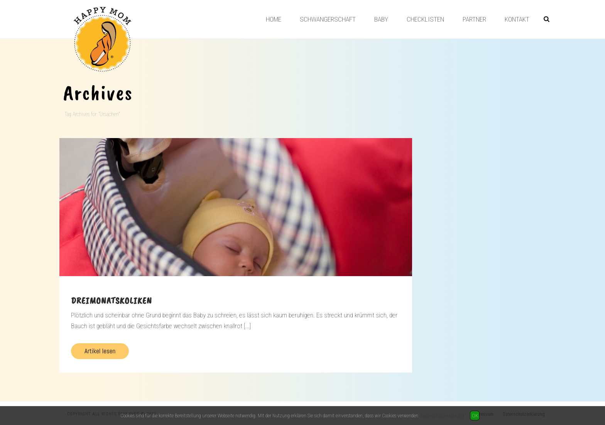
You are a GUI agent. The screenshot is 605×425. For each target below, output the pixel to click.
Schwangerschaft (328, 19)
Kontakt (517, 19)
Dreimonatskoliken (111, 300)
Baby (381, 19)
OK (475, 415)
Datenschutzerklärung (442, 415)
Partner (474, 19)
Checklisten (425, 19)
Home (273, 19)
